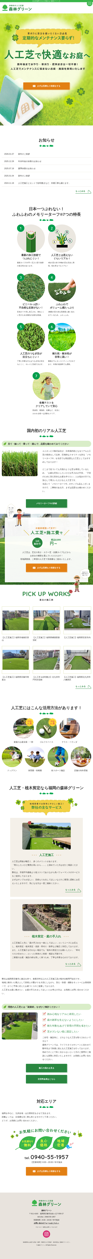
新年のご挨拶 (24, 154)
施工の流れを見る (46, 1068)
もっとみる (80, 191)
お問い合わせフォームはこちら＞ (46, 1223)
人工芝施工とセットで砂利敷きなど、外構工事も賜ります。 (44, 183)
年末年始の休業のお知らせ (29, 161)
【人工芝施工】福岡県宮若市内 (77, 637)
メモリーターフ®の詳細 (46, 503)
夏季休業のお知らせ (27, 168)
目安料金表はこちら (46, 1079)
